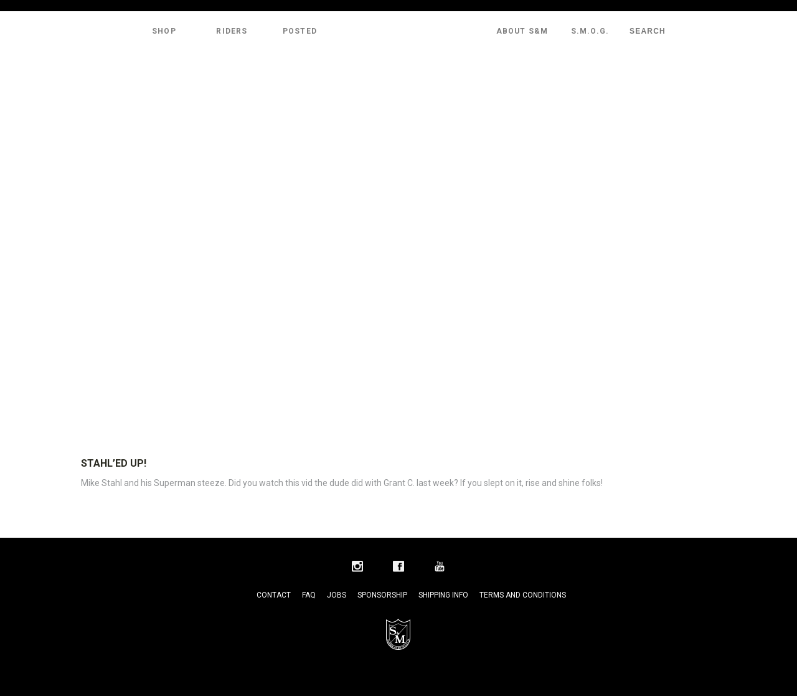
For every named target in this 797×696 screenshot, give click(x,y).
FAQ (309, 595)
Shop (164, 31)
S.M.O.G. (590, 31)
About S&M (522, 31)
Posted (300, 31)
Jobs (336, 595)
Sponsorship (382, 595)
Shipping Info (443, 595)
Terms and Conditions (522, 595)
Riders (231, 31)
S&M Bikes (398, 31)
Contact (274, 595)
